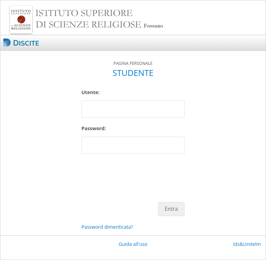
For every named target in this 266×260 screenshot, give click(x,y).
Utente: (90, 92)
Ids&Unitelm (247, 244)
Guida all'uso (133, 244)
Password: (93, 128)
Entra (171, 209)
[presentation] (133, 174)
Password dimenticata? (107, 227)
